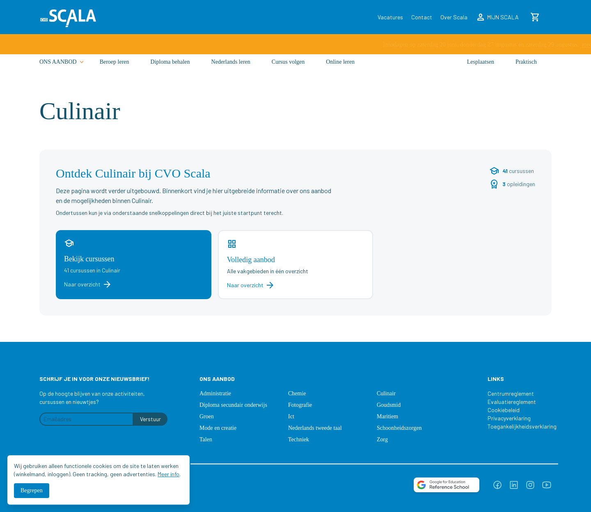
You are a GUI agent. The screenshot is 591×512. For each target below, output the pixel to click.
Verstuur (150, 418)
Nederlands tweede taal (315, 428)
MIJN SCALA (497, 17)
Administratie (215, 393)
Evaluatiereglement (512, 401)
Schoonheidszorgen (399, 428)
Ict (291, 416)
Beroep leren (114, 69)
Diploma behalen (170, 69)
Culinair (386, 393)
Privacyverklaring (509, 418)
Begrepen (32, 490)
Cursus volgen (288, 69)
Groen (206, 416)
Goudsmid (389, 405)
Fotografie (300, 405)
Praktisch (526, 69)
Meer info (168, 473)
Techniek (298, 439)
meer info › (395, 45)
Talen (205, 439)
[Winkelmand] (535, 17)
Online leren (340, 69)
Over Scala (453, 17)
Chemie (297, 393)
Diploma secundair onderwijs (233, 405)
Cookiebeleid (504, 409)
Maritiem (387, 416)
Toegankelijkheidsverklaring (518, 426)
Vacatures (390, 17)
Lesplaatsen (480, 69)
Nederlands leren (230, 69)
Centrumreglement (511, 393)
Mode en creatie (217, 428)
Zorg (382, 439)
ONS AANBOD (62, 69)
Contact (421, 17)
